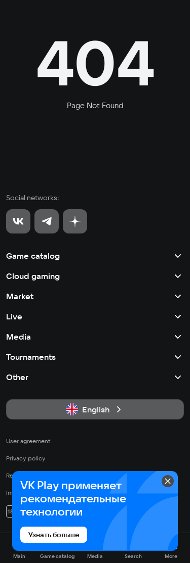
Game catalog (95, 256)
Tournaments (95, 357)
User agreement (28, 441)
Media (95, 337)
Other (95, 377)
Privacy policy (26, 458)
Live (95, 316)
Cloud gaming (95, 276)
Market (95, 296)
